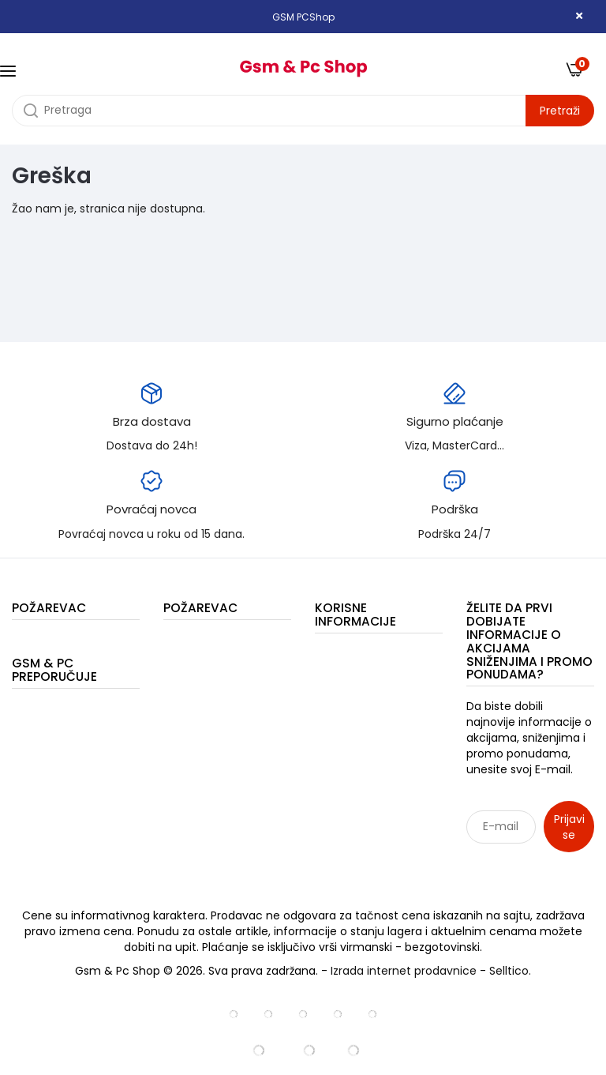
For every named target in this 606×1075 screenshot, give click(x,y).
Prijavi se (569, 827)
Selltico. (510, 971)
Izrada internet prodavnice (404, 971)
